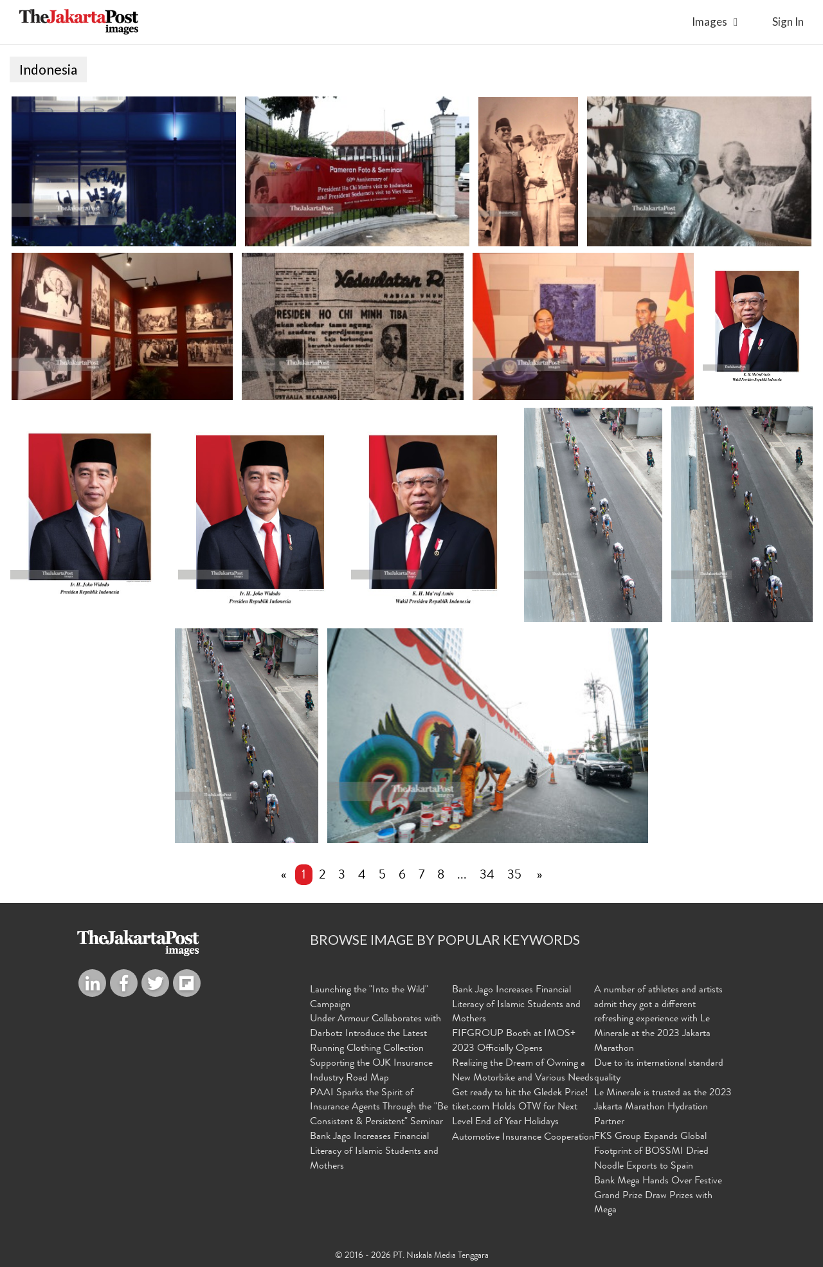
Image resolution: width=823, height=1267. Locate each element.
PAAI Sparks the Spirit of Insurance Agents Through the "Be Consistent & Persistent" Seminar (379, 1109)
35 (514, 877)
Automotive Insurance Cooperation (523, 1139)
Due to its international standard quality (658, 1072)
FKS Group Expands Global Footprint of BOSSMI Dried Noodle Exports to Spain (651, 1153)
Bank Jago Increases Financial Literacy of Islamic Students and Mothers (374, 1153)
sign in (788, 21)
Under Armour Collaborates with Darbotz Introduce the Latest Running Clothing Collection (375, 1035)
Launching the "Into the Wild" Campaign (369, 999)
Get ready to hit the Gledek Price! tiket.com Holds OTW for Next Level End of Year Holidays (520, 1109)
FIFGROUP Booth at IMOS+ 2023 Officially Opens (513, 1042)
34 (487, 877)
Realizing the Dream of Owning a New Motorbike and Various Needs (522, 1072)
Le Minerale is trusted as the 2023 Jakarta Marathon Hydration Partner (663, 1109)
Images (709, 21)
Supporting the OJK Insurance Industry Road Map (371, 1072)
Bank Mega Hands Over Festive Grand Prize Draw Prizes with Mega (658, 1197)
